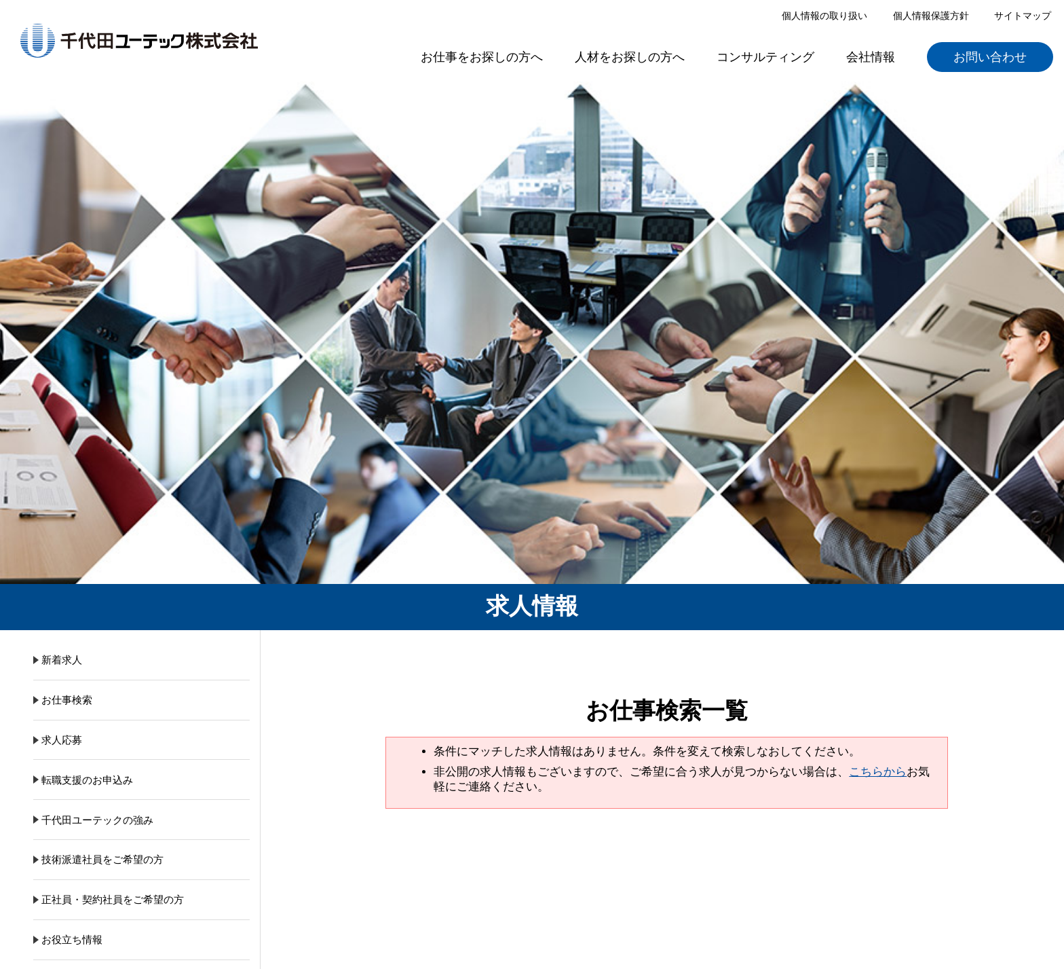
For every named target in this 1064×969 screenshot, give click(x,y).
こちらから (878, 771)
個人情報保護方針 (931, 15)
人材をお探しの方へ (630, 57)
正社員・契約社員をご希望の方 (112, 899)
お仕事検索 (66, 700)
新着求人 (61, 659)
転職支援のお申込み (87, 780)
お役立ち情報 (71, 939)
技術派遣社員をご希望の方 (102, 859)
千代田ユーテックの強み (97, 820)
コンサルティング (765, 57)
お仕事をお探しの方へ (482, 57)
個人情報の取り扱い (824, 15)
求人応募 (61, 740)
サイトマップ (1022, 15)
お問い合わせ (990, 57)
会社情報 (870, 57)
